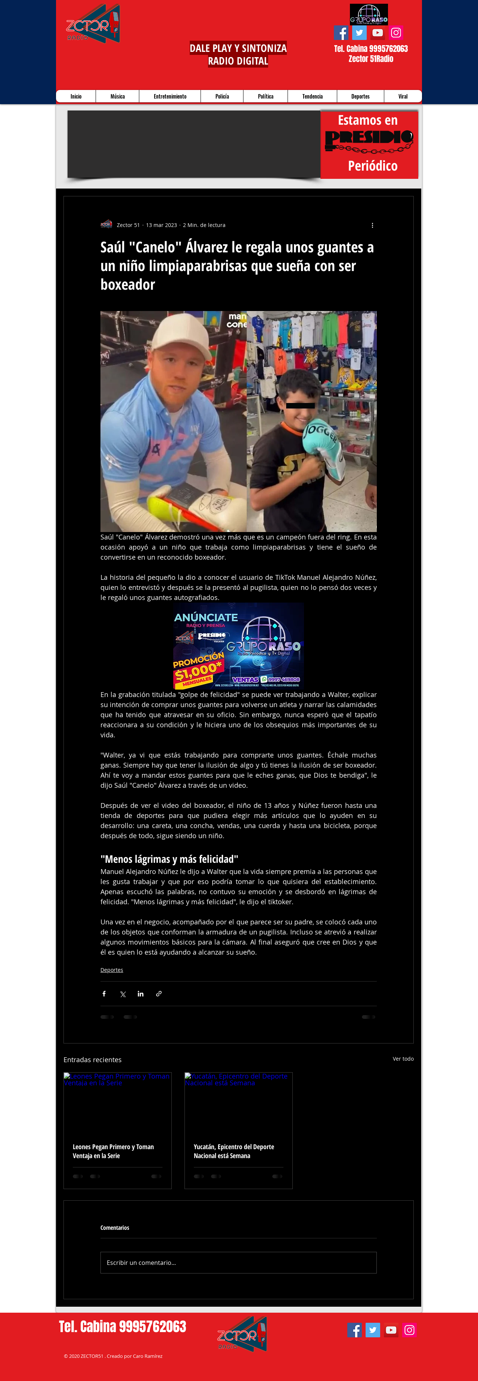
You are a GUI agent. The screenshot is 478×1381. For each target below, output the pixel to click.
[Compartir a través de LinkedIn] (140, 993)
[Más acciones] (372, 224)
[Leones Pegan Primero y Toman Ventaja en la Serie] (117, 1103)
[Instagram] (396, 32)
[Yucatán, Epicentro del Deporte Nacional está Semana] (238, 1103)
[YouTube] (377, 32)
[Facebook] (341, 32)
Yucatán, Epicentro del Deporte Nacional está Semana (234, 1151)
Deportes (111, 969)
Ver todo (403, 1058)
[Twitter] (359, 32)
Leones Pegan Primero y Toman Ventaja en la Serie (113, 1151)
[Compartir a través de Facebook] (104, 993)
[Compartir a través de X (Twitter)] (122, 993)
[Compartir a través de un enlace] (158, 993)
